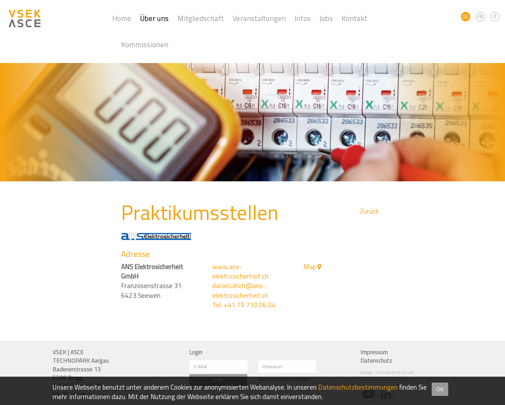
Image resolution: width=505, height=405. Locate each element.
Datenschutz (376, 360)
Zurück (369, 211)
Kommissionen (144, 44)
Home (121, 18)
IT (495, 16)
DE (466, 16)
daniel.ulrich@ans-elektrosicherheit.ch (240, 290)
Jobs (326, 18)
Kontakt (354, 18)
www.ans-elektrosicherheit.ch (240, 271)
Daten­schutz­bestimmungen (358, 387)
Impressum (374, 352)
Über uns (154, 18)
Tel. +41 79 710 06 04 (244, 305)
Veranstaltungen (259, 18)
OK (440, 389)
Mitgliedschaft (200, 18)
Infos (303, 18)
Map (309, 266)
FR (480, 16)
